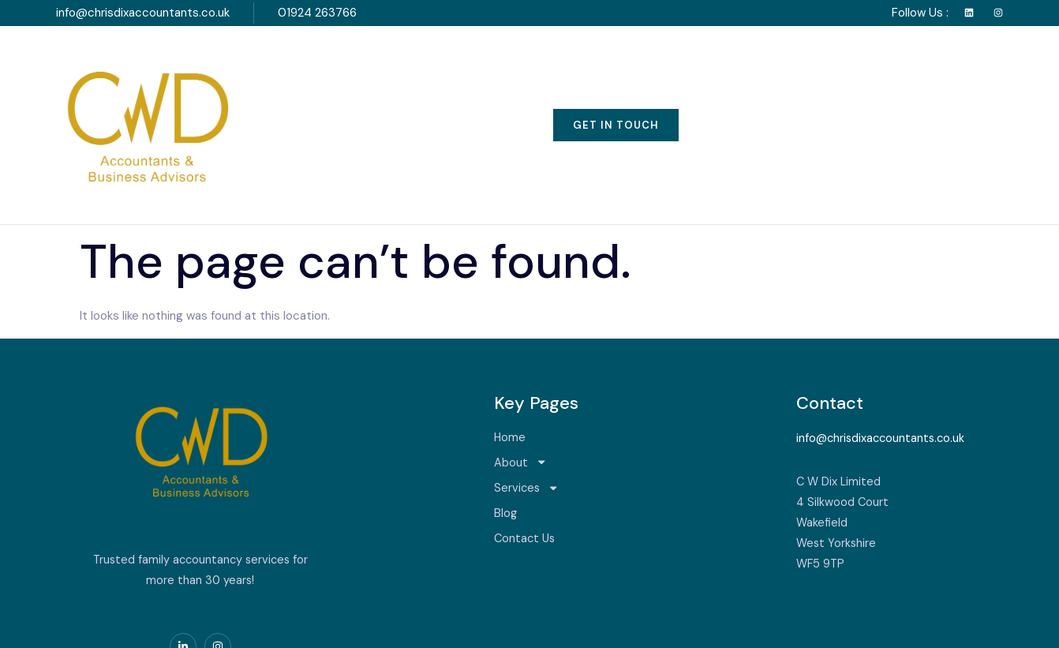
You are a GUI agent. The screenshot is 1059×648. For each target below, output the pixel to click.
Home (332, 84)
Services (522, 83)
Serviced (149, 625)
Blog (615, 84)
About (418, 83)
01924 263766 (317, 13)
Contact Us (708, 84)
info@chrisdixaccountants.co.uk (143, 13)
